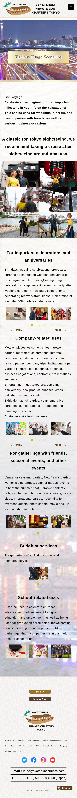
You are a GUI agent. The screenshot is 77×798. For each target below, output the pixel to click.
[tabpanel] (16, 313)
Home (8, 74)
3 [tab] (40, 325)
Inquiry (40, 692)
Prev (16, 330)
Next (61, 330)
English (64, 788)
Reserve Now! (40, 699)
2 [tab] (36, 325)
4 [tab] (44, 325)
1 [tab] (32, 325)
